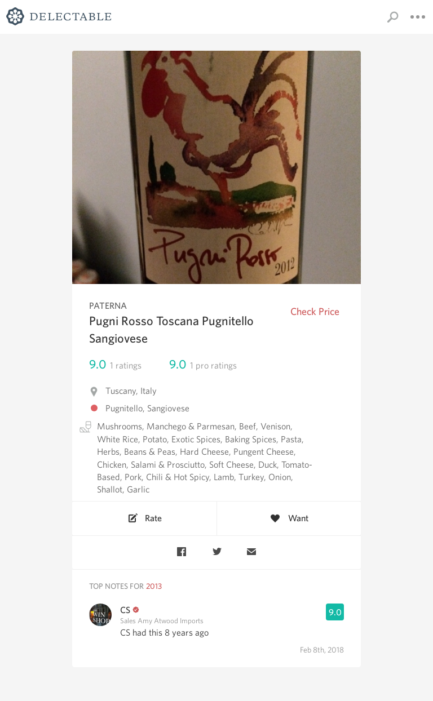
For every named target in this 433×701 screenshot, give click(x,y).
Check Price (314, 311)
